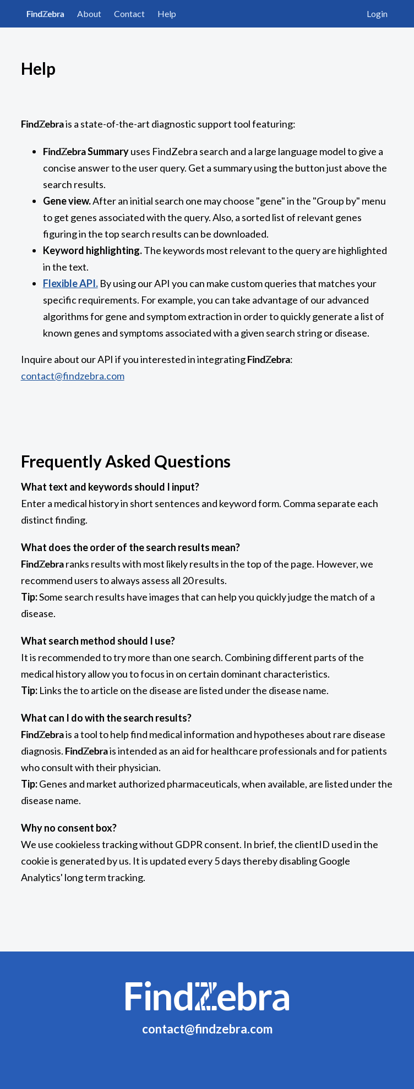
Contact (129, 13)
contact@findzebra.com (72, 376)
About (89, 13)
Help (166, 13)
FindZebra (45, 13)
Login (377, 13)
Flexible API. (70, 283)
